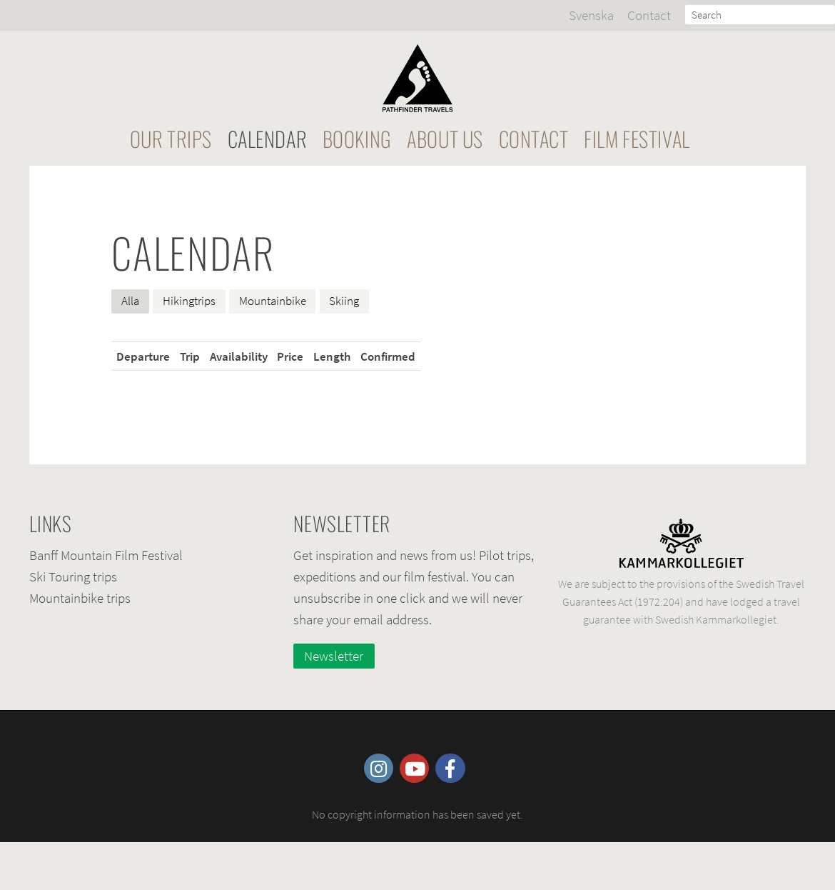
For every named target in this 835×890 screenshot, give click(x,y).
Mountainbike (272, 301)
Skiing (344, 301)
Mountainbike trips (80, 597)
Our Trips (171, 139)
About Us (445, 139)
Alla (130, 301)
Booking (357, 139)
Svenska (591, 15)
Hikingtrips (189, 301)
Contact (649, 15)
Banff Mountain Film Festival (106, 555)
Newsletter (333, 655)
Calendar (268, 139)
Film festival (637, 139)
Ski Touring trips (73, 576)
